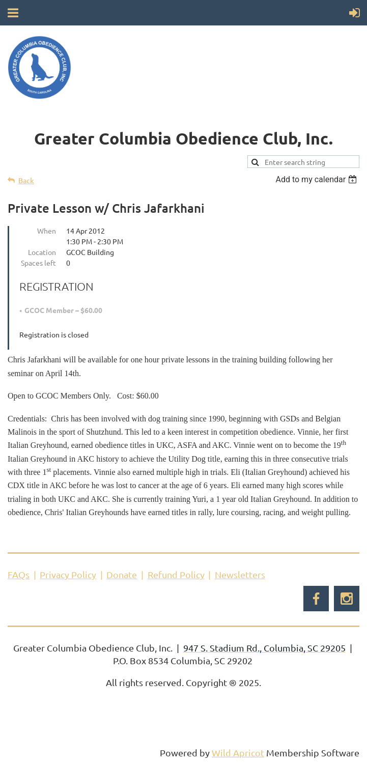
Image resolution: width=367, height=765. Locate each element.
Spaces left (38, 262)
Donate (121, 574)
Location (42, 252)
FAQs (19, 574)
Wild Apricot (238, 752)
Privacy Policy (68, 574)
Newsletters (240, 574)
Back (26, 180)
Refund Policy (176, 574)
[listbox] (317, 179)
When (46, 230)
